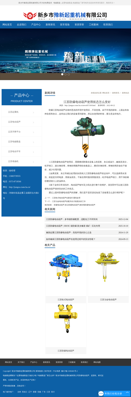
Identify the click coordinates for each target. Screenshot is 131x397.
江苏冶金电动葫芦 (108, 300)
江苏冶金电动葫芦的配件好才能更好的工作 (69, 201)
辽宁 (30, 392)
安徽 (39, 392)
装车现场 (64, 24)
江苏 (48, 392)
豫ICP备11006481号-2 (69, 371)
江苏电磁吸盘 (14, 141)
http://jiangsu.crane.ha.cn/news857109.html (80, 105)
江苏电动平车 (14, 151)
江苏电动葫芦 (14, 122)
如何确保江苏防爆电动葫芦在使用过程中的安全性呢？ (70, 239)
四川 (53, 392)
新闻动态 (125, 93)
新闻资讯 (50, 24)
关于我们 (21, 362)
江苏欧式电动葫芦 (66, 300)
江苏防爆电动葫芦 (66, 351)
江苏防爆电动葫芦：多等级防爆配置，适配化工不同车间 (72, 219)
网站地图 (97, 362)
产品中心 (36, 24)
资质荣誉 (79, 24)
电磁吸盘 (57, 3)
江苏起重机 (13, 112)
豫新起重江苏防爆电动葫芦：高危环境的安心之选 (68, 232)
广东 (44, 392)
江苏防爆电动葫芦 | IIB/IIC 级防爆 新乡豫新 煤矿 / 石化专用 (73, 226)
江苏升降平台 (14, 132)
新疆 (34, 392)
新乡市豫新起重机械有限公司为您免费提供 (35, 3)
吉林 (19, 392)
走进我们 (21, 24)
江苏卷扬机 (13, 161)
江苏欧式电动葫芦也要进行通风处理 (66, 198)
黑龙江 (24, 392)
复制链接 (39, 371)
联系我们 (108, 24)
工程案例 (93, 24)
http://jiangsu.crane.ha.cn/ (19, 187)
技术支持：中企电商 (52, 371)
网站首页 (7, 24)
